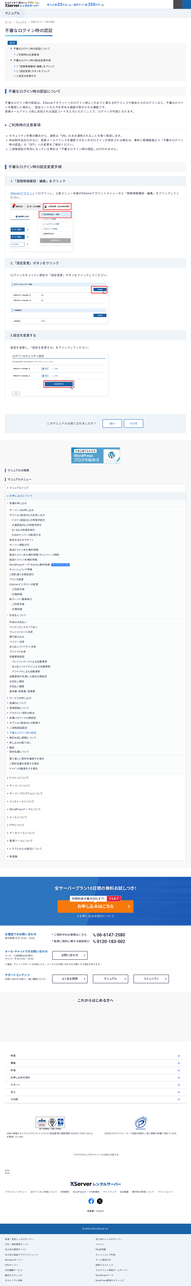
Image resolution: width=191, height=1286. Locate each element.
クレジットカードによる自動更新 (29, 661)
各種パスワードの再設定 (22, 718)
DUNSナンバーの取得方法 (26, 535)
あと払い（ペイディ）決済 (22, 646)
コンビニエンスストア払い (23, 627)
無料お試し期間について (22, 737)
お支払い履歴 (16, 686)
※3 (69, 5)
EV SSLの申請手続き (23, 530)
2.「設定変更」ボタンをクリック (33, 71)
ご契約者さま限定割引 (21, 574)
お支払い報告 (16, 681)
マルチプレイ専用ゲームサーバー (112, 1270)
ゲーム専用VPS (103, 1260)
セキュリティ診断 (13, 1280)
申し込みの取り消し (20, 742)
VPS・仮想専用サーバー (17, 1244)
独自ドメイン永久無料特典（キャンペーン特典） (34, 554)
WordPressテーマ (104, 1275)
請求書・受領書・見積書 (22, 691)
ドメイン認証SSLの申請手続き (28, 520)
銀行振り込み (16, 636)
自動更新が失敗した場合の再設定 (28, 676)
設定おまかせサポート (21, 539)
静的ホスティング (13, 1275)
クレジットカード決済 (21, 632)
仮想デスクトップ (104, 1265)
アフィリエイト (165, 1192)
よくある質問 (70, 978)
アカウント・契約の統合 (22, 713)
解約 (12, 747)
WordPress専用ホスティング (110, 1280)
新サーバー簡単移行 (20, 599)
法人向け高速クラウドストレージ (21, 1255)
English (100, 1211)
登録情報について (19, 708)
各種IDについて (18, 703)
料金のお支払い (18, 622)
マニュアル (110, 978)
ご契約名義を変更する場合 (24, 763)
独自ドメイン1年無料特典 (23, 559)
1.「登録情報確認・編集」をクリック (35, 66)
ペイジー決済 (16, 641)
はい (112, 423)
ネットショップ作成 (105, 1255)
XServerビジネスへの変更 (23, 584)
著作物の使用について (143, 1192)
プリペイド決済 (17, 651)
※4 (102, 5)
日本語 (90, 1211)
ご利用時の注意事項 (27, 54)
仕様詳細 (17, 594)
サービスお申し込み (20, 698)
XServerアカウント (22, 193)
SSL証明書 (101, 1249)
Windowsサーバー (14, 1260)
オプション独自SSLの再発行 (24, 722)
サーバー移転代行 (19, 544)
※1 (37, 3)
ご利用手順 (18, 589)
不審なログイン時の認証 (22, 732)
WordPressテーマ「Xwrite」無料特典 (39, 564)
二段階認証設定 (18, 727)
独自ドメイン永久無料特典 (24, 549)
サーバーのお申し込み (21, 510)
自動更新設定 (17, 656)
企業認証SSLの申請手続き (26, 525)
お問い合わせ (69, 955)
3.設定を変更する (26, 76)
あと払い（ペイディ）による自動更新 (31, 666)
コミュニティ (151, 978)
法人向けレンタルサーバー (109, 1239)
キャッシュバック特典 (20, 569)
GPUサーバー (11, 1265)
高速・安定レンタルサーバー (19, 1239)
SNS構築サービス (13, 1270)
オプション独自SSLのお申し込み (27, 515)
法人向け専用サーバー (16, 1249)
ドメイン (100, 1244)
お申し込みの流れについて (96, 916)
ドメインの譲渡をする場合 (23, 768)
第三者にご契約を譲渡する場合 (26, 758)
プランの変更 (16, 579)
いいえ (133, 423)
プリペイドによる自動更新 (26, 671)
